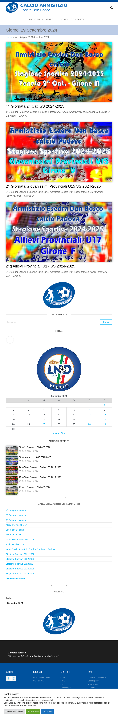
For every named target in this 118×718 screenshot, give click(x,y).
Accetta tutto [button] (33, 711)
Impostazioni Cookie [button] (14, 711)
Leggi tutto (47, 711)
